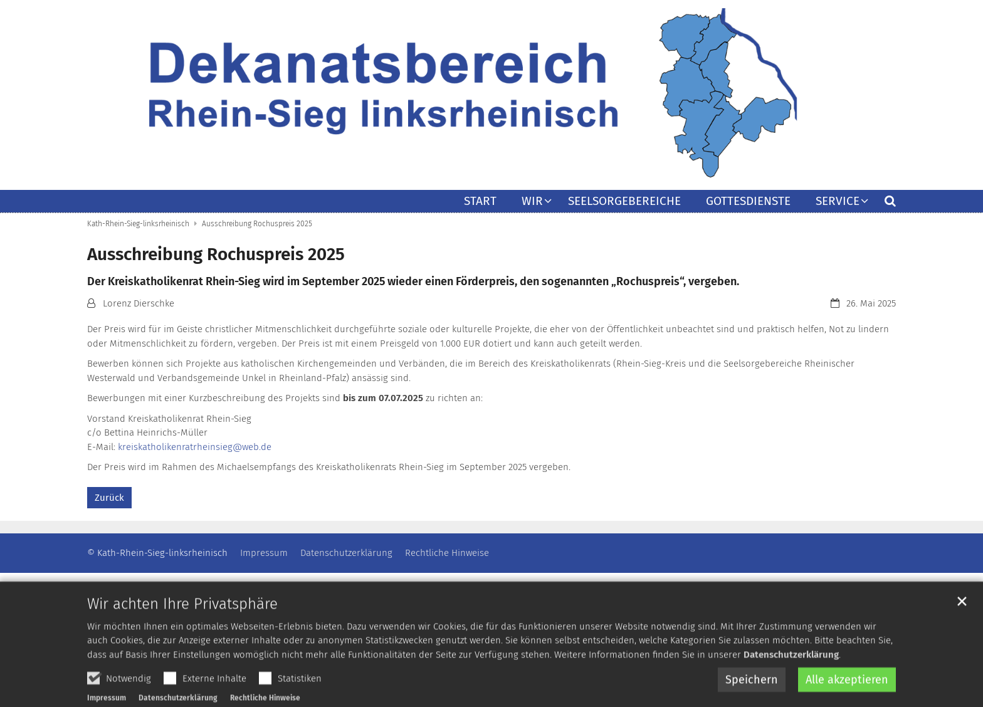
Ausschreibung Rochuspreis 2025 (257, 223)
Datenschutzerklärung (791, 677)
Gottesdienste (748, 201)
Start (480, 201)
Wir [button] (532, 201)
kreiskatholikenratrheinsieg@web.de (194, 447)
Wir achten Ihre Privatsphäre (182, 627)
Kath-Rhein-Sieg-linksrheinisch (138, 223)
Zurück (109, 497)
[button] (882, 203)
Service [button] (837, 201)
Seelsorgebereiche (624, 201)
